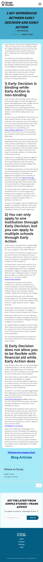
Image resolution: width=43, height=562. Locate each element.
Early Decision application (14, 130)
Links (21, 539)
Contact (21, 542)
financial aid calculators (13, 399)
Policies (21, 544)
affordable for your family (14, 426)
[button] (40, 4)
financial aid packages (13, 279)
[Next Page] (39, 485)
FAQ (21, 547)
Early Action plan (28, 178)
